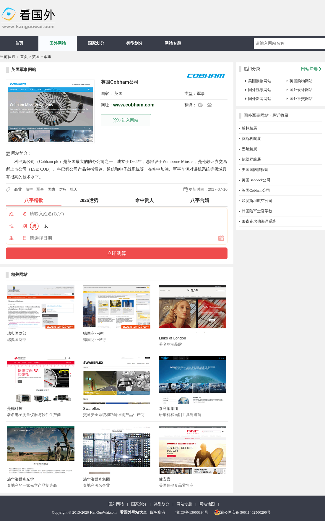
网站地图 (207, 504)
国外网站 (57, 43)
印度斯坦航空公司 (257, 200)
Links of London (172, 338)
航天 (73, 189)
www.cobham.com (134, 104)
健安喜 (164, 479)
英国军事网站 (23, 69)
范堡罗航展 (251, 159)
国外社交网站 (301, 98)
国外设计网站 (301, 90)
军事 (47, 56)
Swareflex (91, 408)
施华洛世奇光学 (20, 479)
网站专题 (173, 43)
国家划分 (96, 43)
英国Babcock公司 (256, 180)
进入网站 (130, 120)
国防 (51, 189)
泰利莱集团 (168, 408)
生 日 (18, 238)
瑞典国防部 (16, 333)
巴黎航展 (249, 149)
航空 (29, 189)
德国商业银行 (94, 333)
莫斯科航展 (251, 138)
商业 (18, 189)
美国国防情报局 (255, 169)
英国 (36, 56)
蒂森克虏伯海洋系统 (259, 221)
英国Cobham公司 (256, 190)
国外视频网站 (259, 90)
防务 (62, 189)
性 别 (18, 226)
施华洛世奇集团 (96, 479)
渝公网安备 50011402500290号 (242, 512)
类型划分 (134, 43)
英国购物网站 (301, 81)
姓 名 (18, 213)
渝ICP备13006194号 (192, 512)
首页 (19, 43)
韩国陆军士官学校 (257, 211)
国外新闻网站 (259, 98)
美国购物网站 (259, 81)
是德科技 (14, 408)
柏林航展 (249, 128)
